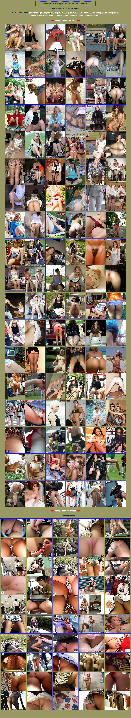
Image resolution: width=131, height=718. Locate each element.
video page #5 (48, 15)
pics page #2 (45, 13)
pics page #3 (56, 13)
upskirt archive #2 (77, 15)
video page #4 (36, 15)
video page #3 (113, 13)
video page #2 (101, 13)
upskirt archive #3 (92, 15)
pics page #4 (67, 13)
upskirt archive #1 (62, 15)
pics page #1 (34, 13)
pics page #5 (78, 13)
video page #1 (89, 13)
